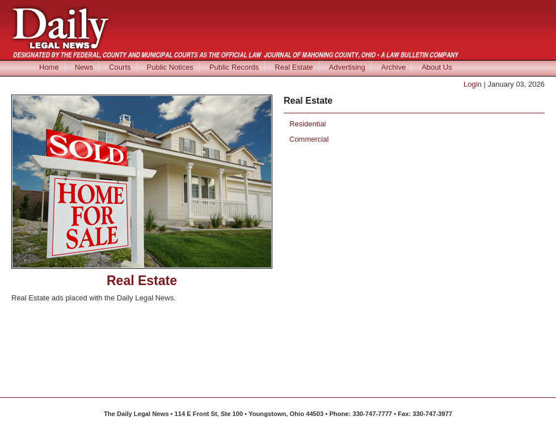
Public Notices (170, 67)
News (84, 67)
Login (473, 84)
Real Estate (294, 67)
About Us (437, 67)
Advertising (347, 67)
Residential (307, 124)
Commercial (308, 139)
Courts (119, 67)
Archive (393, 67)
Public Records (234, 67)
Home (49, 67)
